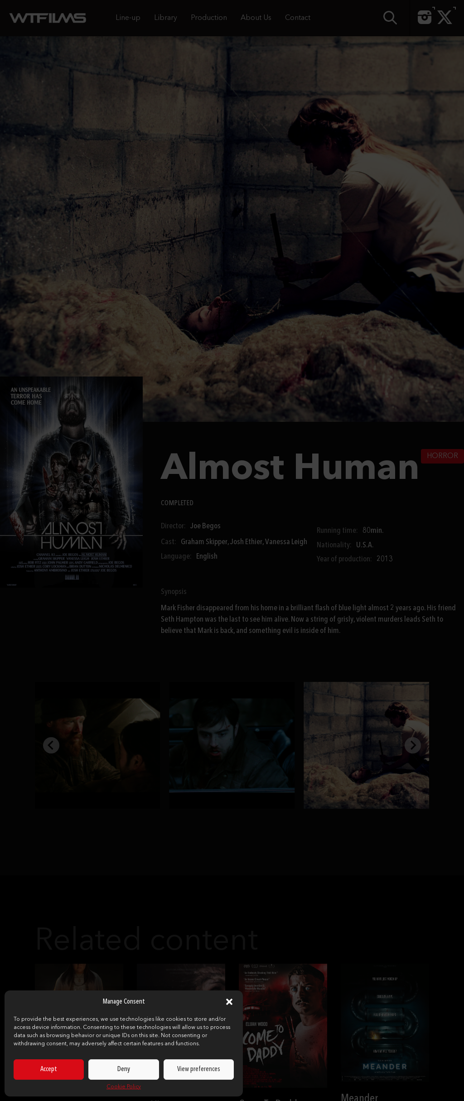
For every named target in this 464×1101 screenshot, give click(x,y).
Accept (48, 1069)
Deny (123, 1069)
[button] (229, 1001)
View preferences (198, 1069)
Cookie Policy (123, 1087)
